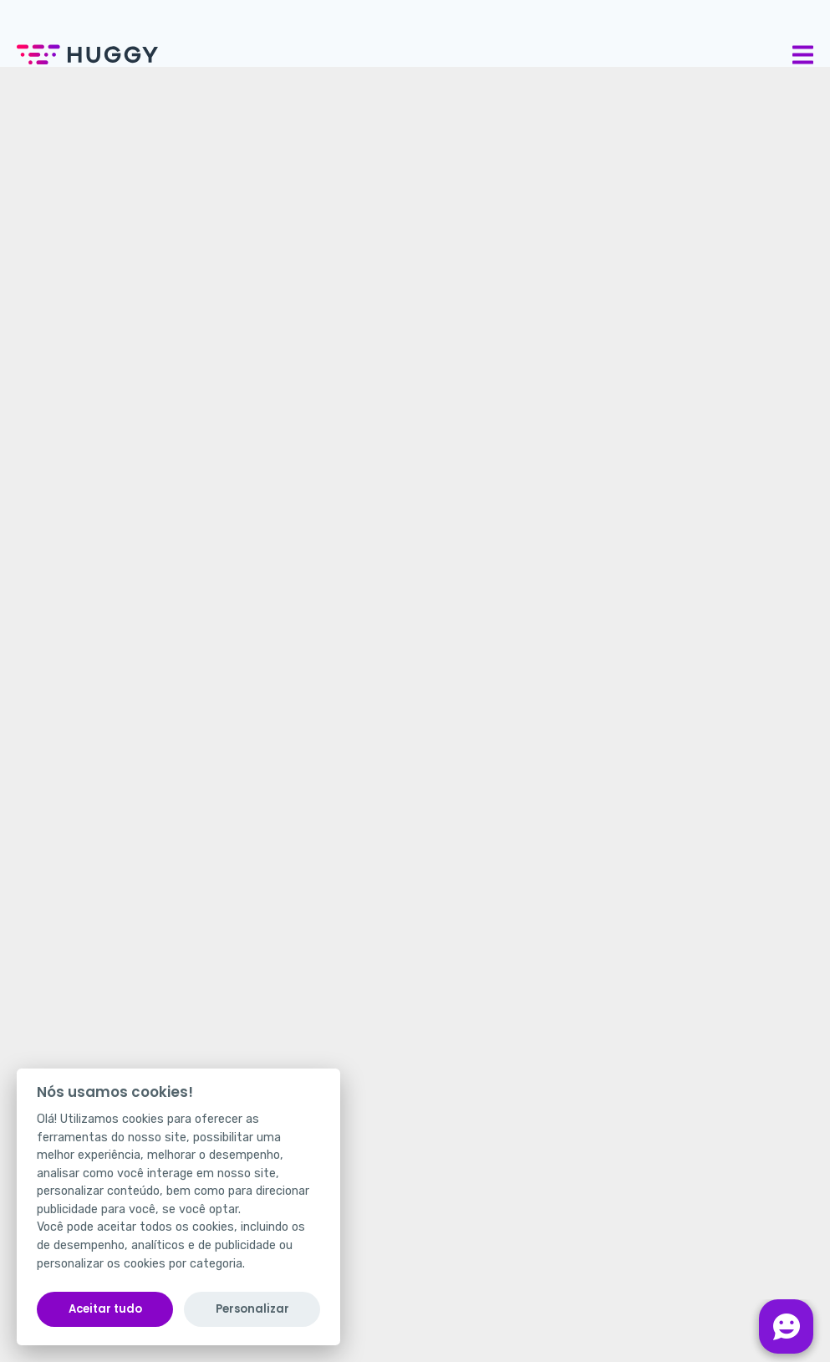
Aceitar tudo (105, 1309)
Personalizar (252, 1309)
